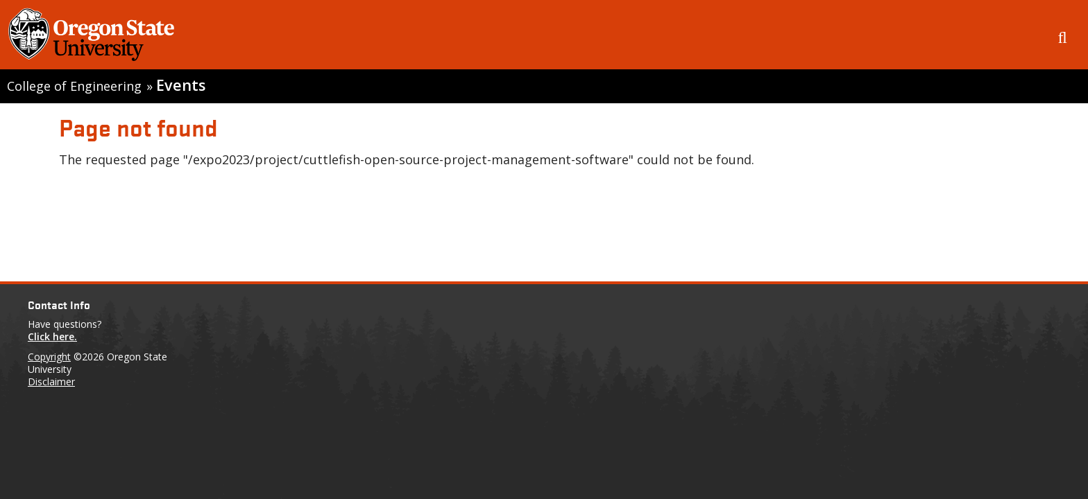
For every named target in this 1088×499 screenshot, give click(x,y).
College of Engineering (74, 85)
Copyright (49, 356)
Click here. (52, 336)
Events (180, 85)
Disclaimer (51, 381)
